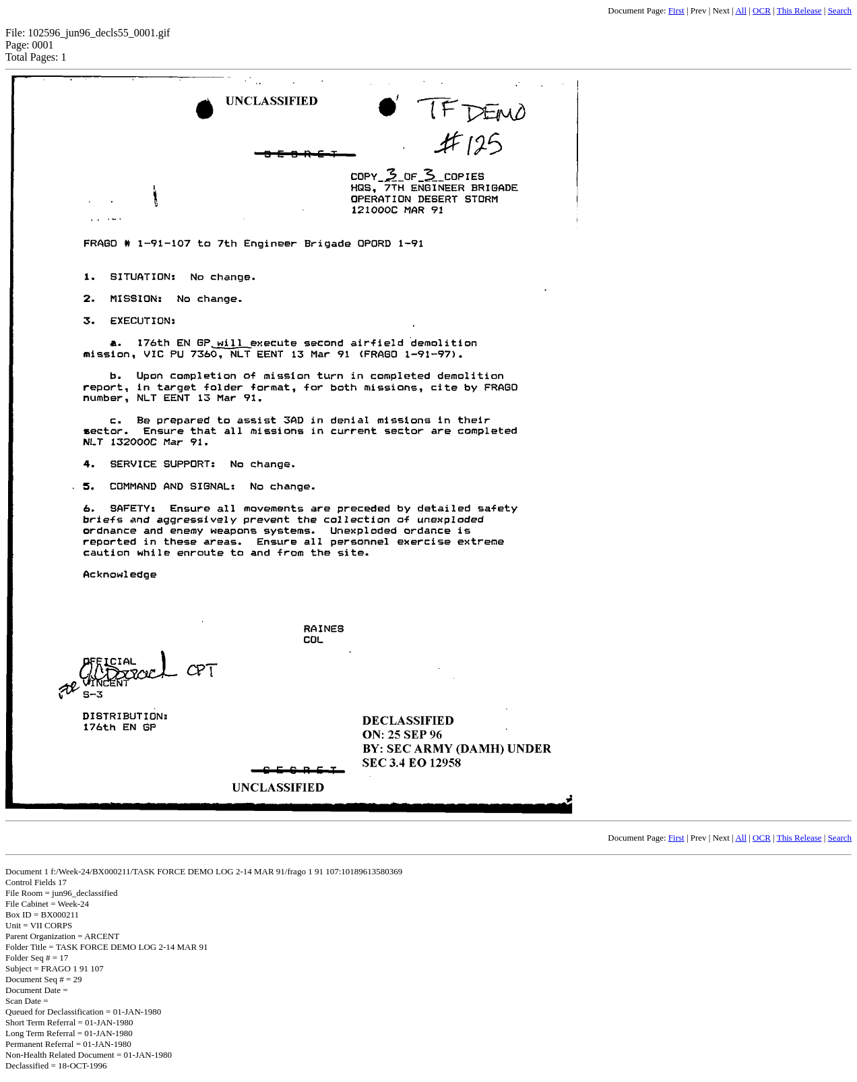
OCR (762, 10)
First (676, 10)
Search (840, 10)
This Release (799, 10)
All (741, 10)
